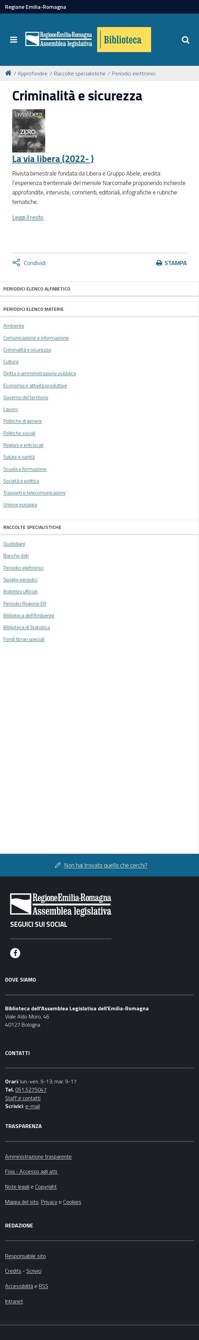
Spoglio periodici (20, 579)
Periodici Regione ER (24, 603)
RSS (43, 1286)
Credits (13, 1271)
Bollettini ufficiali (20, 591)
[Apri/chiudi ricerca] (185, 39)
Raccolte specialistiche (80, 73)
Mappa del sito (21, 1202)
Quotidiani (14, 543)
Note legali (17, 1186)
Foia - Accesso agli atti (31, 1171)
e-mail (32, 1106)
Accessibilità (19, 1286)
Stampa (176, 262)
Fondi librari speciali (24, 639)
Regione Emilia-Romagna (35, 7)
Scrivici (33, 1271)
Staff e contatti (22, 1098)
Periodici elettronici (133, 73)
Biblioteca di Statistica (26, 627)
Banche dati (16, 555)
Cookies (72, 1202)
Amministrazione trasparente (38, 1156)
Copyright (46, 1186)
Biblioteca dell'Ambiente (28, 615)
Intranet (14, 1301)
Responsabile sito (25, 1256)
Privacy (49, 1202)
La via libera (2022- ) (53, 158)
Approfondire (33, 73)
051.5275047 (31, 1089)
